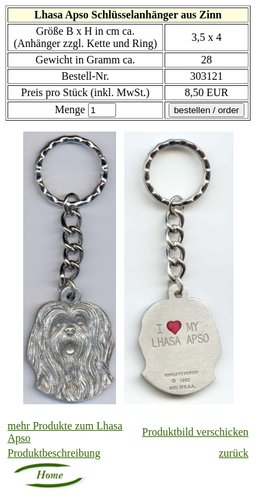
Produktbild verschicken (195, 432)
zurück (233, 453)
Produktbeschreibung (54, 453)
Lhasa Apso (61, 14)
